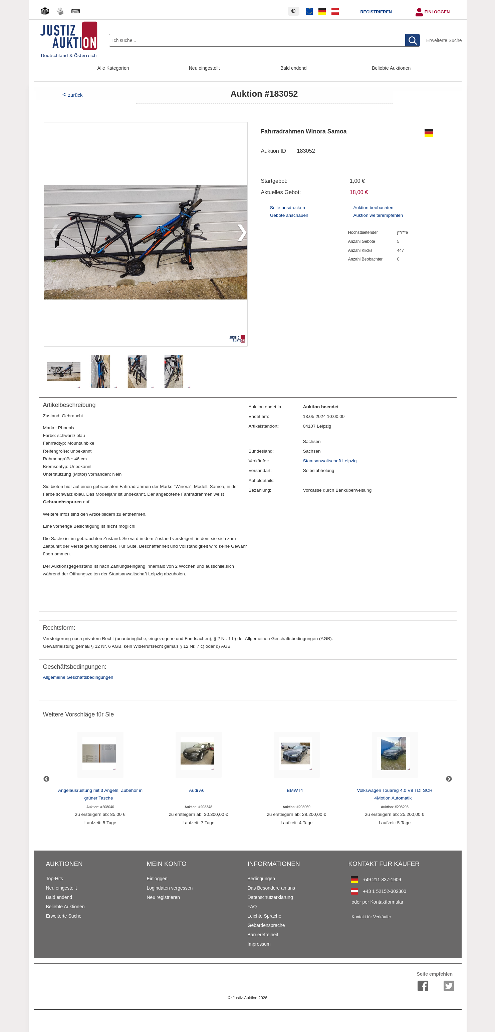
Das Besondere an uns (271, 888)
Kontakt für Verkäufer (371, 917)
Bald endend (293, 68)
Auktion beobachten (373, 207)
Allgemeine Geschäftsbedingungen (78, 677)
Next (449, 779)
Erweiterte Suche (444, 40)
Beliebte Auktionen (391, 68)
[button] (239, 234)
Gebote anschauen (289, 215)
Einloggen (437, 12)
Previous (46, 779)
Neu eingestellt (204, 68)
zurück (75, 95)
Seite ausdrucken (287, 207)
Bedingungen (261, 878)
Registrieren (376, 12)
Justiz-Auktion (247, 998)
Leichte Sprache (264, 916)
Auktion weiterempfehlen (378, 215)
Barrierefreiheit (263, 934)
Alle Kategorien (113, 68)
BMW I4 (295, 790)
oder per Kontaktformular (378, 902)
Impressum (259, 944)
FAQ (252, 906)
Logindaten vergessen (170, 888)
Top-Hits (54, 878)
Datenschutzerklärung (270, 897)
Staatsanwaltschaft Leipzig (330, 460)
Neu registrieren (163, 897)
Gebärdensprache (266, 925)
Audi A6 (197, 790)
